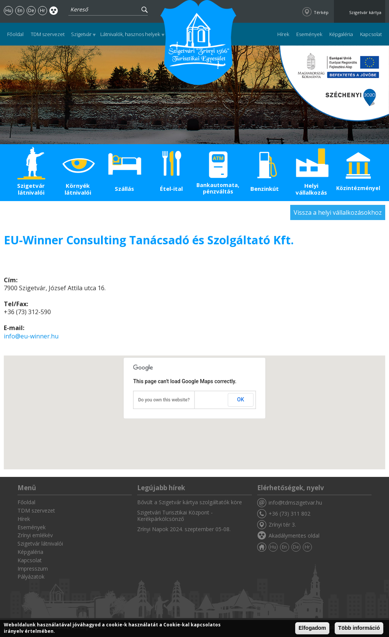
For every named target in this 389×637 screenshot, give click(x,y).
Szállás (124, 188)
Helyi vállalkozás (311, 189)
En (19, 10)
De (31, 10)
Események (309, 34)
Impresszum (32, 568)
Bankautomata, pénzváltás (217, 188)
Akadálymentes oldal (53, 10)
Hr (42, 10)
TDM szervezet (48, 34)
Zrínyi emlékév (35, 535)
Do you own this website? (164, 400)
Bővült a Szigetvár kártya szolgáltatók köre (189, 502)
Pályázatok (30, 576)
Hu (8, 10)
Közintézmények (358, 188)
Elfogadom (312, 628)
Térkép (321, 12)
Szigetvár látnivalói (31, 189)
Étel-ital (171, 188)
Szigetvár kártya (365, 12)
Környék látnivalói (78, 189)
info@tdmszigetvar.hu (295, 502)
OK (240, 399)
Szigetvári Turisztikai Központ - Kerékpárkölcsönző (175, 515)
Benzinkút (264, 188)
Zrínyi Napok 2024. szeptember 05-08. (184, 529)
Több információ (359, 628)
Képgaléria (341, 34)
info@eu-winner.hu (31, 336)
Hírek (283, 34)
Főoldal (15, 34)
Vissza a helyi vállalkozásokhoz (338, 212)
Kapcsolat (371, 34)
